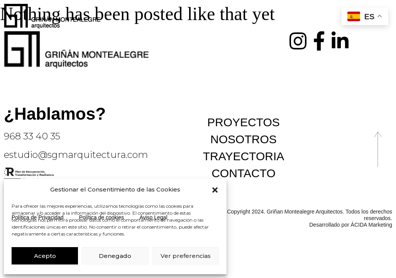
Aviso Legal (153, 217)
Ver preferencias (186, 255)
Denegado (115, 255)
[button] (215, 190)
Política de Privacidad (38, 217)
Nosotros (243, 139)
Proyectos (243, 122)
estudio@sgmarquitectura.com (76, 154)
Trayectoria (243, 156)
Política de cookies (101, 217)
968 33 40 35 (32, 136)
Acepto (45, 255)
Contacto (244, 173)
